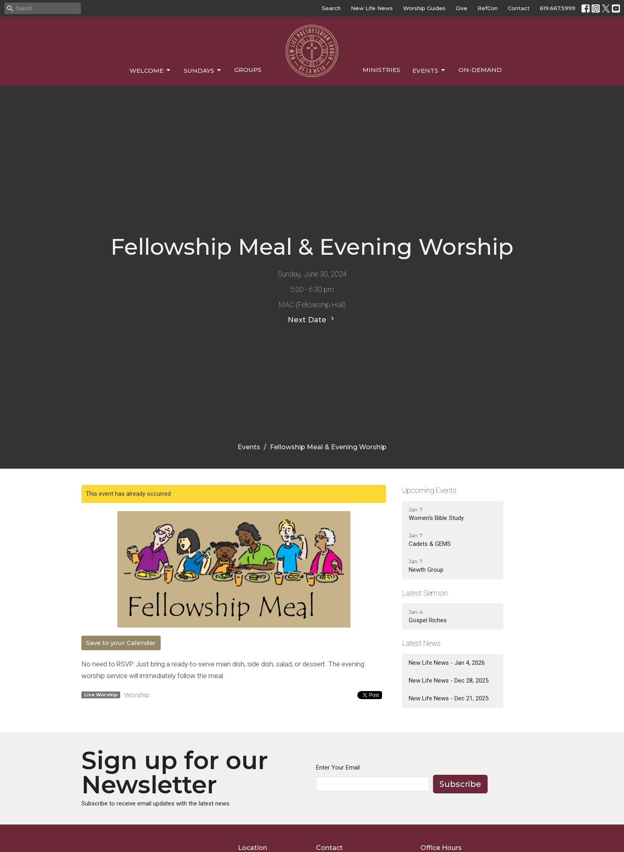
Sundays (203, 70)
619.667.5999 (557, 8)
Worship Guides (424, 8)
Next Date (312, 319)
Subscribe (460, 784)
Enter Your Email (338, 767)
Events (429, 70)
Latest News (421, 643)
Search (331, 8)
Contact (519, 8)
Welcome (150, 70)
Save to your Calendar (121, 643)
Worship (137, 695)
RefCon (488, 8)
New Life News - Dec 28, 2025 (448, 680)
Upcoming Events (429, 490)
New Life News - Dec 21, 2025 (448, 698)
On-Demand (480, 70)
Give (461, 8)
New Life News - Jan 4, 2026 (447, 662)
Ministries (381, 70)
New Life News (372, 8)
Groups (247, 70)
